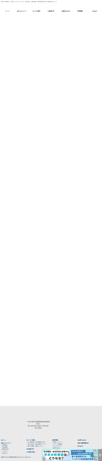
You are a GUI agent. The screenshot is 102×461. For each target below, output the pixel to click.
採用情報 (80, 11)
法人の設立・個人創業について (37, 444)
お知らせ (4, 453)
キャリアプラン (57, 446)
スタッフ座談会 (57, 444)
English (94, 11)
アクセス (4, 451)
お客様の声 (51, 11)
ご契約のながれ (65, 11)
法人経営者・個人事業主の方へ (37, 442)
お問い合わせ (82, 440)
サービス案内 (36, 11)
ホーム (7, 11)
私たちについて (21, 11)
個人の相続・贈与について (35, 446)
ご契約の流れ (31, 452)
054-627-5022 (36, 426)
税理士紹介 (5, 449)
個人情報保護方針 (83, 443)
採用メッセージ (57, 442)
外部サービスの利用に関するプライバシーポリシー (16, 457)
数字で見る (56, 448)
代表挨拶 (4, 447)
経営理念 (4, 445)
